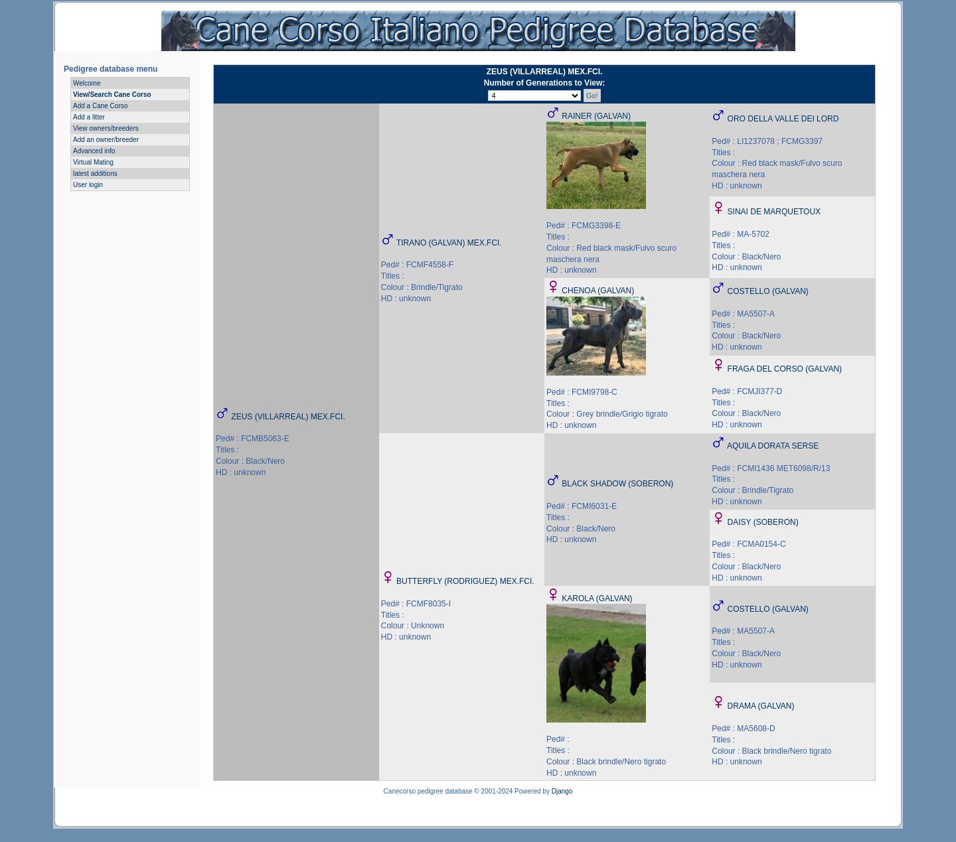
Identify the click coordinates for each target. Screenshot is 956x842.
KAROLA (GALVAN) (597, 598)
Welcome (87, 83)
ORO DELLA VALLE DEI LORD (783, 118)
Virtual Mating (93, 162)
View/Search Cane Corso (112, 94)
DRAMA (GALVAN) (761, 706)
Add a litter (89, 117)
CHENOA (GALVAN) (598, 290)
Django (562, 791)
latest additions (95, 173)
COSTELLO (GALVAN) (768, 291)
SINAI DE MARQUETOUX (774, 211)
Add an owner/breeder (106, 139)
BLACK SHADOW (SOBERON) (617, 483)
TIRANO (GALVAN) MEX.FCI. (449, 242)
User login (88, 184)
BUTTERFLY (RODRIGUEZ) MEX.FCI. (465, 581)
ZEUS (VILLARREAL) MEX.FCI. (288, 416)
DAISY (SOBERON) (763, 522)
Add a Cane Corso (100, 105)
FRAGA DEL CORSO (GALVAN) (785, 369)
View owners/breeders (106, 128)
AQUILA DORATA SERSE (773, 446)
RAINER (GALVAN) (596, 116)
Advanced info (94, 151)
